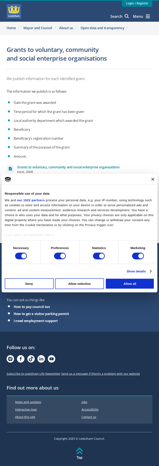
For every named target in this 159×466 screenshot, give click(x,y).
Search (119, 16)
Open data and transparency (102, 28)
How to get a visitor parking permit (41, 313)
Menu (141, 16)
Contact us (89, 417)
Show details (136, 271)
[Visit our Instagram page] (10, 360)
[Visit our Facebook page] (20, 360)
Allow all (130, 283)
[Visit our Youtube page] (51, 360)
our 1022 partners (31, 200)
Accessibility (90, 409)
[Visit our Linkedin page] (41, 360)
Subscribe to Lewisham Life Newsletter (33, 374)
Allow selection (79, 283)
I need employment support (36, 321)
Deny (29, 283)
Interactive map (26, 409)
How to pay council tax (32, 306)
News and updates (28, 402)
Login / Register (137, 3)
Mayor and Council (37, 28)
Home (11, 28)
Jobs (84, 402)
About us (66, 28)
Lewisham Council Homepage (14, 11)
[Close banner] (152, 179)
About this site (25, 417)
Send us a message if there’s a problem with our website (100, 374)
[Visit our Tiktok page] (31, 360)
